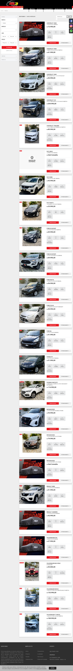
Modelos (9, 59)
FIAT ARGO (52, 149)
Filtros (9, 17)
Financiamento (48, 8)
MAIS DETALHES (53, 40)
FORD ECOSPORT (54, 226)
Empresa (32, 8)
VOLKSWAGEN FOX (52, 536)
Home (26, 8)
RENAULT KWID (53, 484)
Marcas (9, 56)
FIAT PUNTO (54, 201)
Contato (68, 8)
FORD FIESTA (54, 278)
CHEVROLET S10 (57, 98)
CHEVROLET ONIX (52, 21)
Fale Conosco (40, 654)
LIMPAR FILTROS (9, 50)
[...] (6, 661)
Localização (40, 651)
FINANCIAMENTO (64, 40)
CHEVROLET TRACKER (56, 124)
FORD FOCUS (55, 303)
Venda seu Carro (59, 8)
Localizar (9, 47)
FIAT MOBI (53, 175)
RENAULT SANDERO (53, 510)
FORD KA (53, 329)
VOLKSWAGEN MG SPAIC (54, 561)
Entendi (52, 668)
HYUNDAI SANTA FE (57, 381)
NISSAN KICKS (55, 407)
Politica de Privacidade (42, 656)
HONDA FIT (53, 355)
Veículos (39, 8)
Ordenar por (56, 16)
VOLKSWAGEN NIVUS (58, 587)
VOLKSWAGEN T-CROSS (55, 613)
